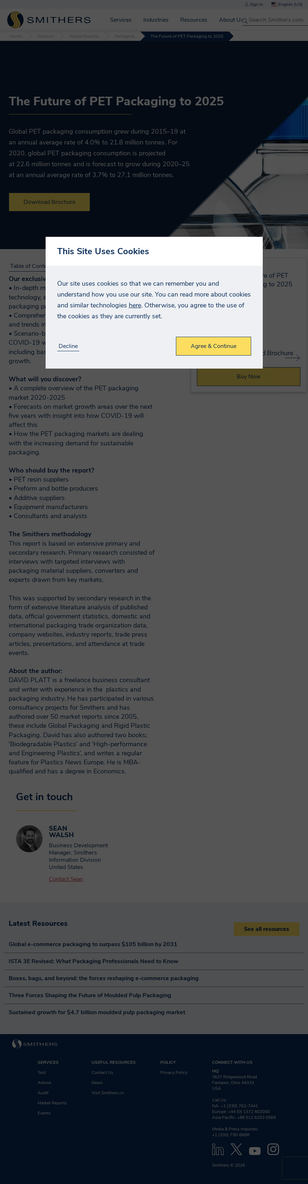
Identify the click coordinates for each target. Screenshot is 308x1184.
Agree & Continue (213, 346)
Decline (68, 346)
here (135, 305)
